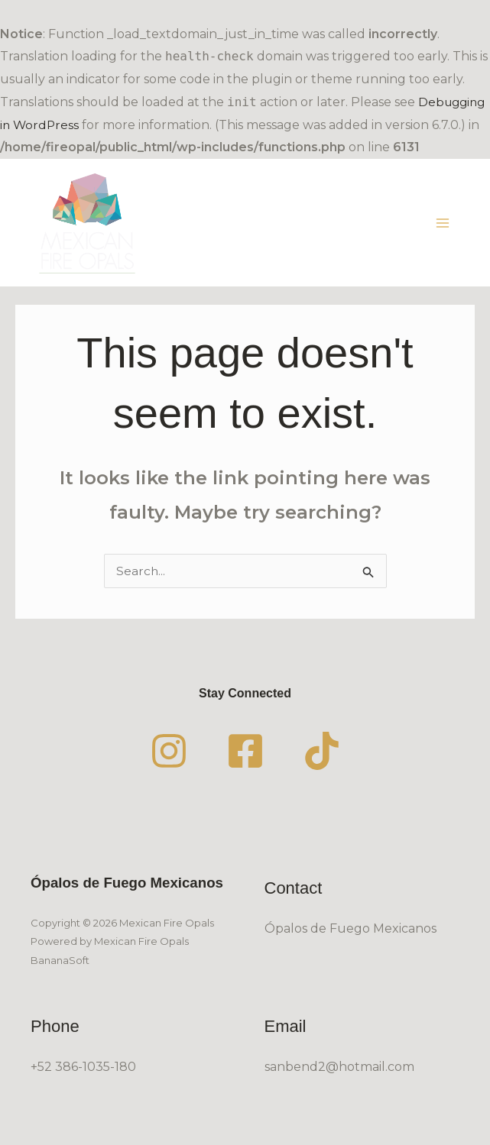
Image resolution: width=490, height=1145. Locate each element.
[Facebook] (245, 761)
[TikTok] (322, 761)
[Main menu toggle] (442, 227)
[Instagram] (169, 761)
